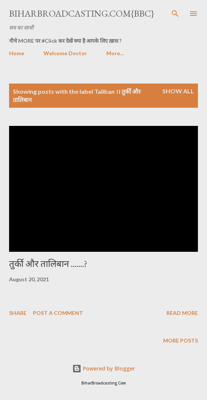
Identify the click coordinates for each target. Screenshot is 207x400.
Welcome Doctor (65, 53)
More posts (180, 340)
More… (115, 53)
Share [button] (17, 313)
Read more (182, 313)
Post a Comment (58, 313)
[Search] (175, 13)
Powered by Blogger (103, 368)
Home (16, 53)
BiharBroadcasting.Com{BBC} (81, 13)
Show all (178, 91)
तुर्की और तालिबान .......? (48, 264)
